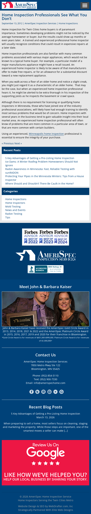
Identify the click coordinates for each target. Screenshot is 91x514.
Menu (84, 5)
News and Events (15, 210)
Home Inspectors (15, 202)
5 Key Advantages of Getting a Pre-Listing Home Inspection (39, 158)
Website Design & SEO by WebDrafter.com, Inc (45, 506)
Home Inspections (68, 23)
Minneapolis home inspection (46, 133)
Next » (18, 143)
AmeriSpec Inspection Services (40, 23)
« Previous (8, 143)
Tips (7, 217)
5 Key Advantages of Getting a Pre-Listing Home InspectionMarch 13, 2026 (45, 415)
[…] (66, 430)
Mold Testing (13, 206)
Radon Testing (13, 213)
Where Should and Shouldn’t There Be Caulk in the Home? (39, 183)
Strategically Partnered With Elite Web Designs (45, 510)
